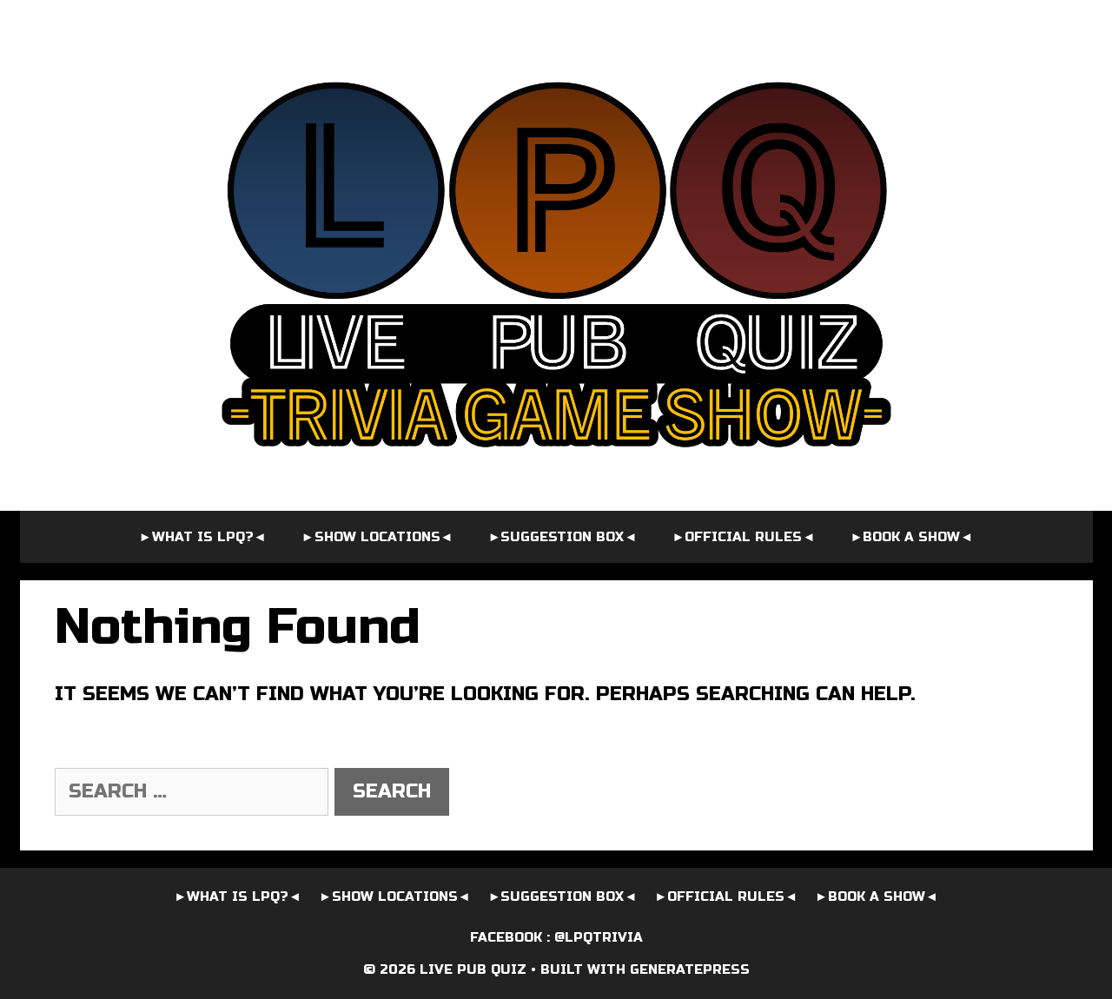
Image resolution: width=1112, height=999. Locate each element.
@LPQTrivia (598, 937)
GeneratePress (690, 969)
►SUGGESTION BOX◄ (563, 537)
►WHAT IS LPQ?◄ (203, 537)
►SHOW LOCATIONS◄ (377, 537)
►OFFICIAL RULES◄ (744, 537)
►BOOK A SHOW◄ (911, 537)
